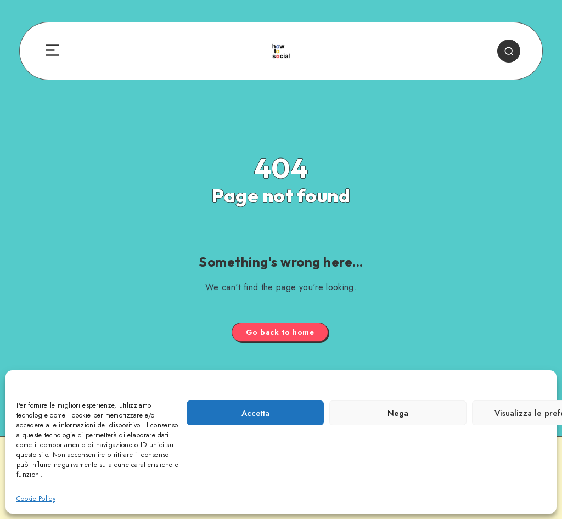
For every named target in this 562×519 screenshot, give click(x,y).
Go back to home (280, 332)
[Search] (508, 51)
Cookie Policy (35, 499)
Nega (397, 413)
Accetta (255, 413)
